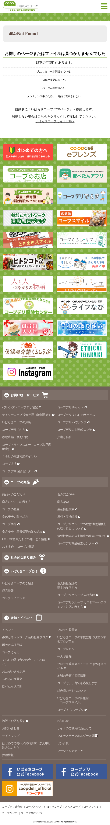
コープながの (9, 813)
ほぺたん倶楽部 (12, 686)
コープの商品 (20, 482)
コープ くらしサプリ (70, 709)
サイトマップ (10, 735)
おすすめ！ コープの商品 (18, 546)
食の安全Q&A (66, 494)
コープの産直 (10, 509)
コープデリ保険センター (19, 471)
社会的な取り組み (23, 557)
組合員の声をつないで (71, 690)
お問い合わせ (10, 728)
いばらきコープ (53, 806)
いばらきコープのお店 (16, 422)
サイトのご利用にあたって (74, 728)
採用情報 (8, 755)
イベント (8, 629)
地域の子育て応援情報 (71, 675)
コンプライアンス (13, 598)
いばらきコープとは (24, 571)
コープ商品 (11, 524)
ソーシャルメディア (70, 750)
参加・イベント (22, 618)
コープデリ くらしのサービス (76, 414)
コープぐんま (91, 806)
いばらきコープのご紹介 (18, 583)
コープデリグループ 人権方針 (78, 595)
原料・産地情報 (69, 516)
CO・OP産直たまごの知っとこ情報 (26, 539)
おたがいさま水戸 (13, 671)
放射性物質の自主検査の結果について (83, 536)
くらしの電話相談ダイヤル (19, 456)
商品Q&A (63, 501)
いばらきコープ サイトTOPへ (55, 121)
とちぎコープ (72, 806)
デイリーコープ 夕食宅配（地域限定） (28, 414)
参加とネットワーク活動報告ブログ (27, 637)
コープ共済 (11, 463)
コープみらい (33, 806)
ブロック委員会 (67, 629)
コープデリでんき (15, 429)
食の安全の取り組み (15, 516)
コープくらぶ (10, 652)
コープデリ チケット (72, 407)
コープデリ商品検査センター (77, 543)
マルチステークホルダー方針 (77, 735)
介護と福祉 (64, 437)
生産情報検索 (67, 509)
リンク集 (63, 743)
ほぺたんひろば (12, 644)
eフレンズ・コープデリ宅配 (21, 407)
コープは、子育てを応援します (77, 683)
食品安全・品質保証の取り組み (24, 531)
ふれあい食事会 (12, 678)
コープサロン (65, 649)
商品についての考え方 (16, 501)
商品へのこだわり (13, 494)
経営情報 (8, 590)
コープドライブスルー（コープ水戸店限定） (26, 447)
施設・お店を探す (15, 720)
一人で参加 (64, 656)
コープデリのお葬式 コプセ (76, 429)
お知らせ (63, 720)
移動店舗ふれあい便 (15, 437)
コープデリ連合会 (12, 806)
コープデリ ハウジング (73, 422)
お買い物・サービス (25, 395)
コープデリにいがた (32, 813)
